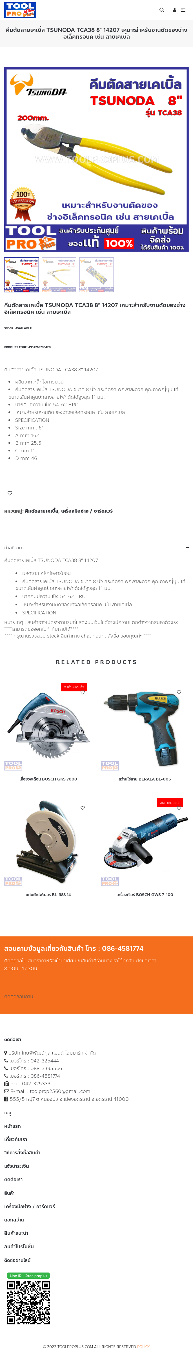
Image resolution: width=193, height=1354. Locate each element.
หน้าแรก (12, 1126)
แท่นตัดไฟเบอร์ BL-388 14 (48, 895)
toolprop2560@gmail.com (60, 1091)
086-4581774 (45, 1076)
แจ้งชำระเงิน (16, 1166)
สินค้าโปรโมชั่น (19, 1246)
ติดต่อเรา (13, 1179)
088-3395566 (46, 1068)
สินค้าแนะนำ (16, 1233)
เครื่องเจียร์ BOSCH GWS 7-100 (144, 895)
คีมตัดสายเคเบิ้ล (41, 511)
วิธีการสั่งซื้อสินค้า (22, 1152)
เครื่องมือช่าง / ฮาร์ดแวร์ (87, 511)
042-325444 (44, 1060)
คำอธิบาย (13, 547)
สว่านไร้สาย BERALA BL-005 (145, 779)
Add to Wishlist (9, 493)
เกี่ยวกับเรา (15, 1139)
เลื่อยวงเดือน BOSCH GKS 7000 (48, 779)
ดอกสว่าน (14, 1219)
